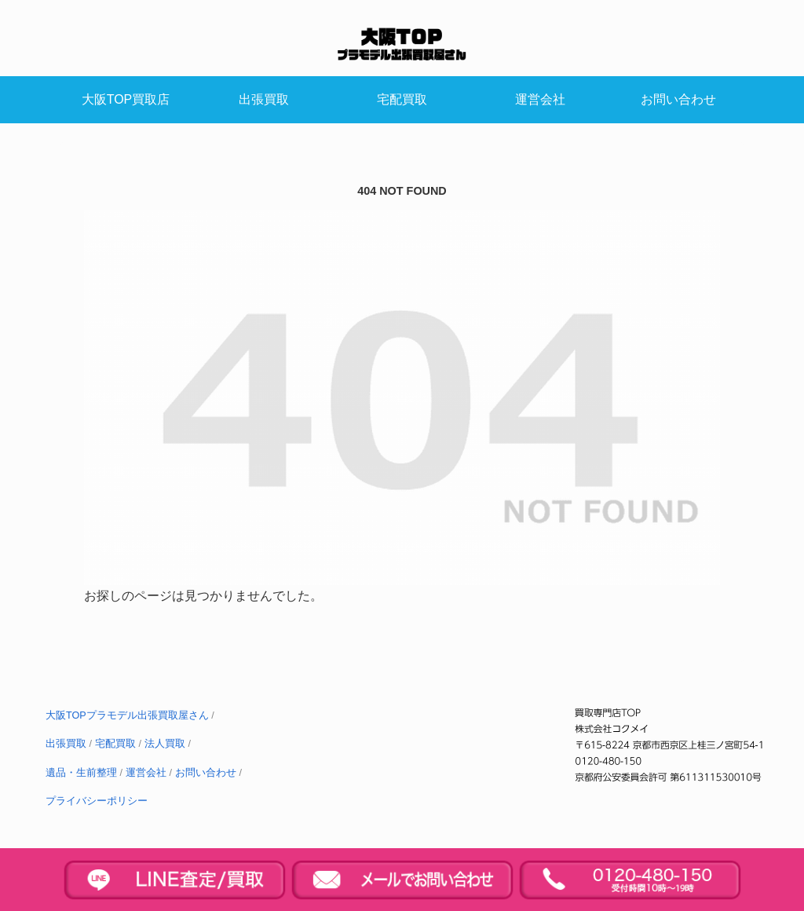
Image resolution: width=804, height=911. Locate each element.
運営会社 (146, 772)
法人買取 (164, 743)
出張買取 (66, 743)
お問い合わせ (205, 772)
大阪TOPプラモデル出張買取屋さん (127, 715)
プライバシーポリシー (97, 801)
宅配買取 (115, 743)
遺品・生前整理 (81, 772)
